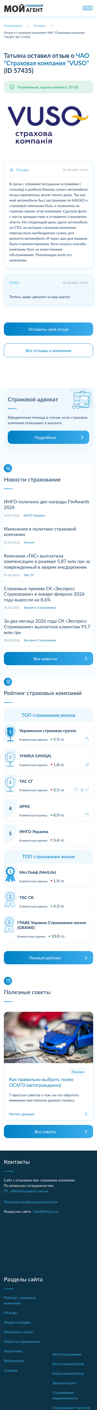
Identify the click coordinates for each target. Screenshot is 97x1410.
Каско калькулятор (68, 1373)
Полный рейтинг (45, 957)
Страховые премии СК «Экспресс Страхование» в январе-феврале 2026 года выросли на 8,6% (44, 594)
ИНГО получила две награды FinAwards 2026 (46, 504)
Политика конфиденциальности (31, 1202)
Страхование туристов (71, 1407)
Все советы (45, 1131)
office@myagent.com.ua (29, 1191)
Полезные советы (19, 1332)
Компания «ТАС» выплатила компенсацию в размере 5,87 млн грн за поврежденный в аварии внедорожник (47, 561)
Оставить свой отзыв (48, 329)
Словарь (11, 1370)
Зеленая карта (64, 1383)
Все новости (45, 658)
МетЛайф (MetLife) (37, 872)
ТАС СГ (29, 575)
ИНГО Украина (34, 515)
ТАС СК (26, 897)
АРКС (24, 806)
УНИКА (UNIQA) (35, 755)
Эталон (29, 542)
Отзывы (10, 1312)
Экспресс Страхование (40, 607)
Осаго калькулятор (68, 1363)
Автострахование (67, 1354)
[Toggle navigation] (88, 8)
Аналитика (13, 1351)
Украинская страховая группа (47, 730)
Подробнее (45, 437)
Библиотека (14, 1360)
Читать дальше (21, 1114)
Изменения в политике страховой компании (40, 531)
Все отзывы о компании (48, 350)
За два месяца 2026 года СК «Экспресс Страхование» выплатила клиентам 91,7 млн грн (47, 626)
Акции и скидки (17, 1322)
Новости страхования (22, 1341)
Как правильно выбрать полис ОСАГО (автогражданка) (41, 1082)
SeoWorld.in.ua (46, 1211)
